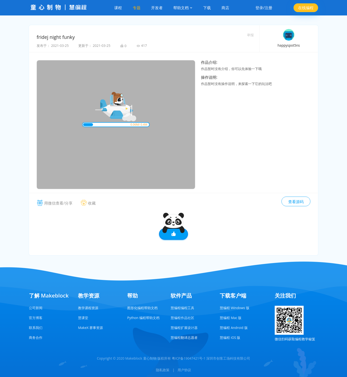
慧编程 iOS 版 (230, 337)
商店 (225, 7)
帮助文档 (183, 7)
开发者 (157, 7)
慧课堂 (83, 317)
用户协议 (184, 370)
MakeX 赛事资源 (90, 327)
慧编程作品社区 (182, 317)
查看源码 (296, 201)
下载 (207, 7)
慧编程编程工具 (182, 308)
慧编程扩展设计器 (184, 327)
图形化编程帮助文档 (142, 308)
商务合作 (35, 337)
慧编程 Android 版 (234, 327)
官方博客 (35, 317)
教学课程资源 (88, 308)
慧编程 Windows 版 (234, 308)
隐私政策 (162, 370)
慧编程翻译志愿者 (184, 337)
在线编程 (306, 7)
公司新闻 (35, 308)
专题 (136, 7)
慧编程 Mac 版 (230, 317)
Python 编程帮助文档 (143, 317)
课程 (118, 7)
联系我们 (35, 327)
